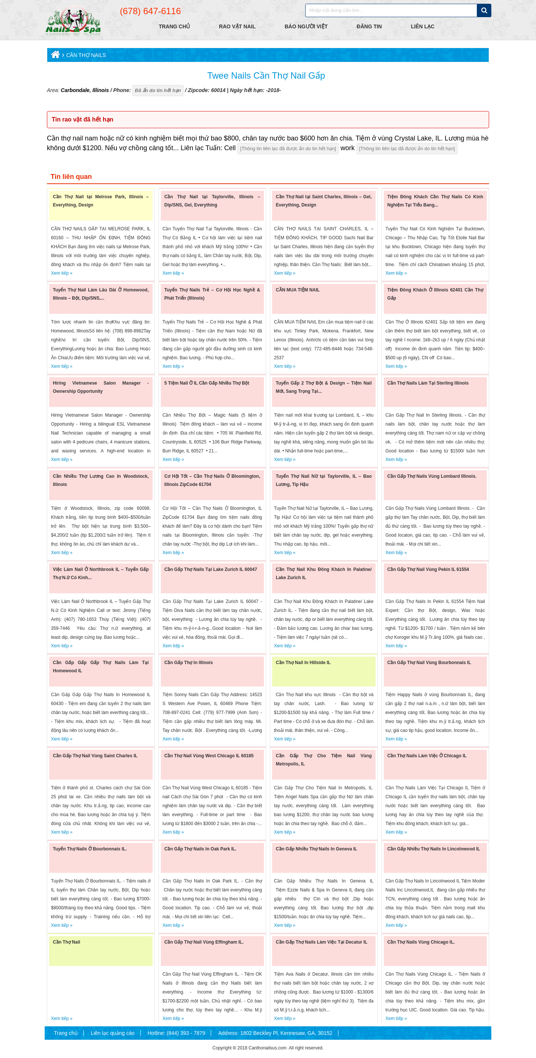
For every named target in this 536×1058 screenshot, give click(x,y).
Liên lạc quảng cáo (113, 1033)
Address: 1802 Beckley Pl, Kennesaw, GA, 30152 (275, 1033)
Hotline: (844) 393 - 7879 (176, 1033)
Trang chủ (66, 1033)
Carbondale (75, 90)
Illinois (100, 90)
